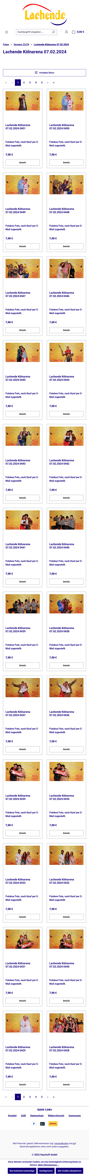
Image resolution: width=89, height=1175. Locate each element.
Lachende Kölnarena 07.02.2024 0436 (61, 713)
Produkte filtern (44, 72)
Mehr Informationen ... (48, 1165)
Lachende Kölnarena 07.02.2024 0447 (18, 294)
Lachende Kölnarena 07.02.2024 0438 (61, 629)
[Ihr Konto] (66, 32)
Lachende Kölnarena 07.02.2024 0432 (61, 881)
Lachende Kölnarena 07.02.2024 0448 (61, 210)
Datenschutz (37, 1115)
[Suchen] (53, 32)
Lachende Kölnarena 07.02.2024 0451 (18, 126)
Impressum (75, 1115)
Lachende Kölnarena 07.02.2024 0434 (61, 797)
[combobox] (33, 32)
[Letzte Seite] (54, 82)
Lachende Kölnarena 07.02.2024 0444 (61, 378)
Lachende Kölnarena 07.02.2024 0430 (61, 965)
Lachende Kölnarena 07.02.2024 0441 (18, 546)
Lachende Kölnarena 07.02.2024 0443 (18, 462)
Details (22, 162)
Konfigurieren (46, 1171)
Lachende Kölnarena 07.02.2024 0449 (18, 210)
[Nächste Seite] (48, 82)
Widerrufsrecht (56, 1115)
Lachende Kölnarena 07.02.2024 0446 (61, 294)
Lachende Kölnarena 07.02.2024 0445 (18, 378)
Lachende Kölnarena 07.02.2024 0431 (18, 965)
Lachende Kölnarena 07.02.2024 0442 (61, 462)
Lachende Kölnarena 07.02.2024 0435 (18, 797)
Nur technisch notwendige (22, 1171)
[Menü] (6, 32)
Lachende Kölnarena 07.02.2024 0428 (61, 1049)
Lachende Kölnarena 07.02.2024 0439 (18, 629)
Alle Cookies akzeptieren (69, 1171)
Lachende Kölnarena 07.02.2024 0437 (18, 713)
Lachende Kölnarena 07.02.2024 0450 (61, 126)
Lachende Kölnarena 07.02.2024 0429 (18, 1049)
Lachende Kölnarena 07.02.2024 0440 (61, 546)
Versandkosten (61, 1143)
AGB (23, 1115)
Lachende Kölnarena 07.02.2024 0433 (18, 881)
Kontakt (12, 1115)
